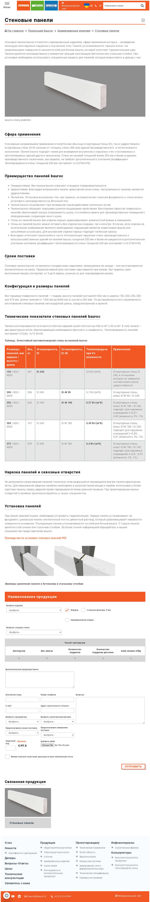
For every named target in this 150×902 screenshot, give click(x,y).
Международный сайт (128, 896)
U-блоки (48, 857)
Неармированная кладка (82, 620)
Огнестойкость (87, 852)
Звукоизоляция (88, 857)
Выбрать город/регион (16, 717)
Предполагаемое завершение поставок (54, 729)
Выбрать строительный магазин (56, 717)
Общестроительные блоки (58, 848)
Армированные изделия (73, 30)
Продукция (47, 842)
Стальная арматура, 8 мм (99, 610)
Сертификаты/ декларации (23, 853)
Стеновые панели (107, 30)
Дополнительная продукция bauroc (22, 669)
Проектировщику (88, 842)
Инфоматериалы (122, 842)
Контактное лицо (14, 695)
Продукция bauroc (40, 30)
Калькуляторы (121, 852)
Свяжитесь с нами (17, 883)
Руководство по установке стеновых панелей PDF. (36, 538)
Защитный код (11, 742)
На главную (15, 30)
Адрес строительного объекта (55, 706)
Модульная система (90, 861)
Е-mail (8, 706)
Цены (9, 868)
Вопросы (80, 695)
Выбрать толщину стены (18, 628)
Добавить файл (48, 741)
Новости (10, 848)
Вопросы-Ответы (17, 863)
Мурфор (74, 610)
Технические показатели (92, 848)
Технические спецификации (94, 873)
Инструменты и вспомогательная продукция (53, 873)
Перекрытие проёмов (91, 878)
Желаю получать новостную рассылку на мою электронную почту (42, 757)
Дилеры (10, 858)
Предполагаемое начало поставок (21, 728)
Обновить (21, 741)
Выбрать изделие (14, 606)
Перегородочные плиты (56, 852)
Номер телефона (48, 695)
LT (100, 5)
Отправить (133, 766)
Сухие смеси (50, 866)
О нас (8, 842)
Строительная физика (126, 848)
